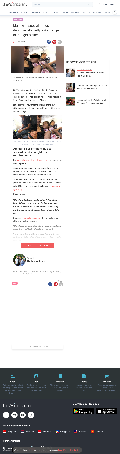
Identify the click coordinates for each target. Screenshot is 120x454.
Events (107, 12)
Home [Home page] (15, 271)
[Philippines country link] (63, 431)
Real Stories (18, 19)
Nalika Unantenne (36, 260)
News (14, 283)
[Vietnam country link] (97, 431)
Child (56, 12)
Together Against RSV (17, 12)
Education (86, 12)
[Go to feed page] (15, 5)
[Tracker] (107, 383)
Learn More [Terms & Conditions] (63, 450)
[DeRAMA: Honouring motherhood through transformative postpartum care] (87, 86)
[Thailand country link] (27, 431)
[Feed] (13, 383)
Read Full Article (37, 245)
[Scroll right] (115, 12)
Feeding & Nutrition (70, 12)
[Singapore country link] (10, 431)
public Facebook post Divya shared (33, 159)
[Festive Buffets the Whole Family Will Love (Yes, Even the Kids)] (87, 101)
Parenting (47, 12)
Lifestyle (97, 12)
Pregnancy (35, 12)
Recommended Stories (81, 61)
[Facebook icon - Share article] (49, 41)
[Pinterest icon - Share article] (54, 41)
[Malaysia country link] (80, 431)
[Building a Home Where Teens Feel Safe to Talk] (87, 72)
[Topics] (83, 383)
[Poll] (36, 383)
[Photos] (60, 383)
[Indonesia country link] (44, 431)
